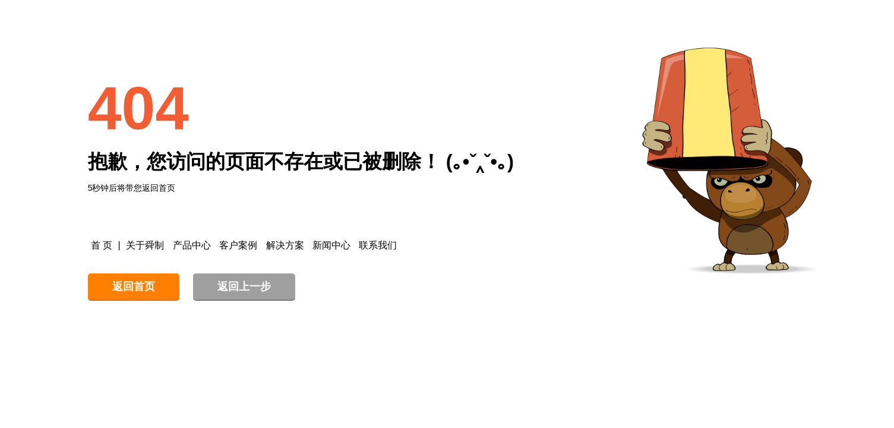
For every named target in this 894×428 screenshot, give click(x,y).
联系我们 (378, 245)
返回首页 (133, 286)
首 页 (101, 245)
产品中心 (192, 245)
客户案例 (238, 245)
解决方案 (285, 245)
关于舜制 (145, 245)
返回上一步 (244, 286)
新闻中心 (331, 245)
